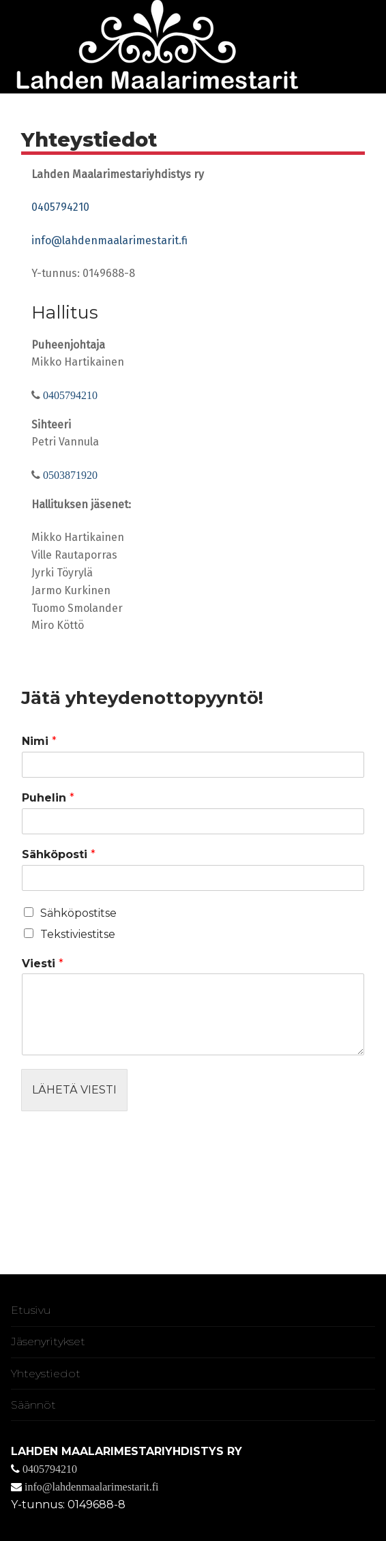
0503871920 (69, 474)
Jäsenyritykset (48, 1341)
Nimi (39, 741)
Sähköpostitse (78, 913)
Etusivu (31, 1310)
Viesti (42, 963)
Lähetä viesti (74, 1089)
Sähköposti (58, 854)
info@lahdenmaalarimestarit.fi (109, 240)
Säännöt (33, 1404)
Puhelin (48, 797)
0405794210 (60, 207)
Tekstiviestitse (77, 934)
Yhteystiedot (45, 1373)
